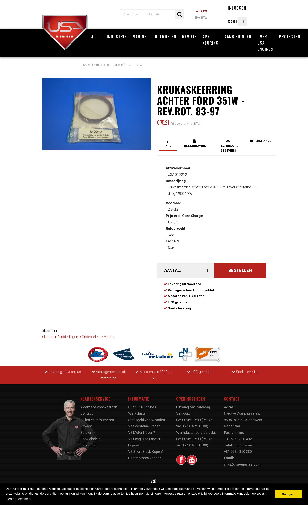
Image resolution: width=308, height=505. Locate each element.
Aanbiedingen (238, 36)
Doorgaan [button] (288, 494)
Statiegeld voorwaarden (146, 420)
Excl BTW (201, 17)
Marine (140, 36)
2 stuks (173, 206)
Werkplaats (137, 413)
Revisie (189, 36)
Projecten (289, 36)
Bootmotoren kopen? (144, 458)
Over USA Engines (265, 43)
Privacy (86, 426)
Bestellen (240, 270)
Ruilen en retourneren (97, 420)
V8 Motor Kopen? (141, 432)
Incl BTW (201, 11)
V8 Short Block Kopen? (146, 451)
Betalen (86, 432)
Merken (108, 337)
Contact (86, 413)
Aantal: (172, 270)
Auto (96, 36)
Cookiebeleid (90, 439)
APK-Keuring (211, 40)
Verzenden (88, 445)
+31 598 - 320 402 (238, 439)
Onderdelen (164, 36)
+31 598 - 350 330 (238, 451)
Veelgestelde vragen (144, 426)
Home (47, 337)
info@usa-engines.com (242, 464)
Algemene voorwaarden (98, 407)
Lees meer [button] (23, 498)
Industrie (117, 36)
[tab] (168, 144)
